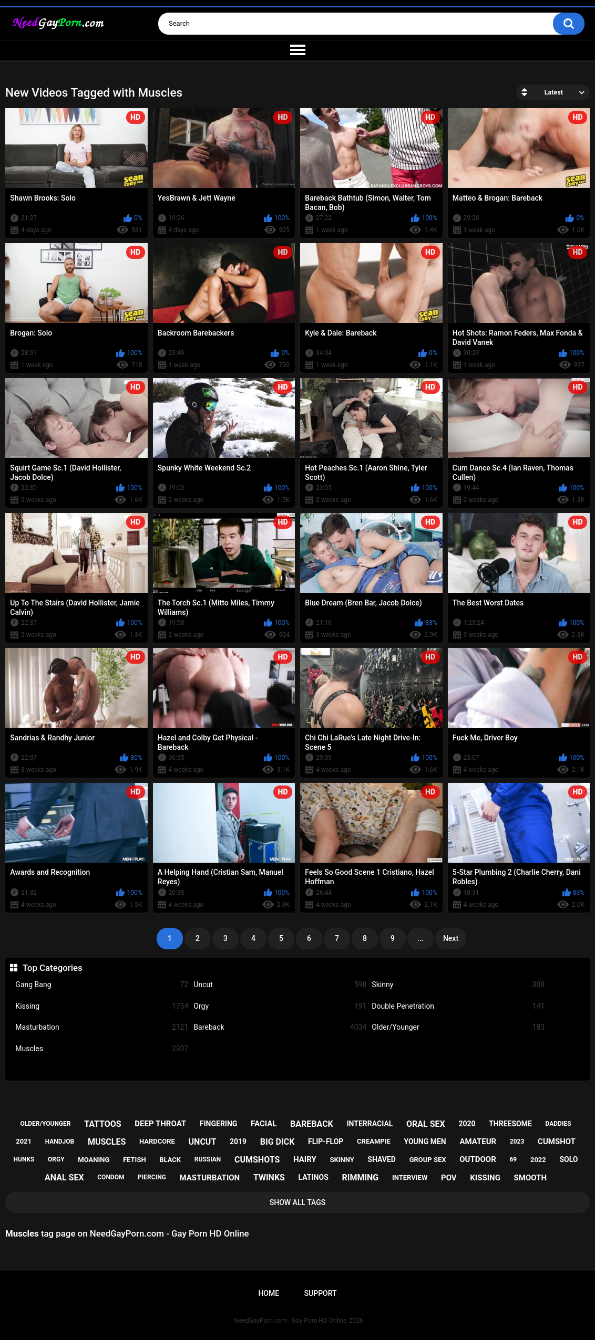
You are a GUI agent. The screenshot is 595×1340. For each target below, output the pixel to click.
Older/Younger (458, 1027)
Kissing (101, 1006)
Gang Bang (101, 984)
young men (425, 1141)
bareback (311, 1124)
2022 (538, 1160)
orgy (56, 1159)
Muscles (101, 1048)
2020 (466, 1123)
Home (268, 1293)
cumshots (257, 1160)
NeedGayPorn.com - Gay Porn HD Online (290, 1320)
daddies (558, 1123)
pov (449, 1177)
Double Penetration (458, 1006)
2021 (24, 1141)
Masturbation (101, 1027)
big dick (277, 1142)
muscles (107, 1142)
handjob (60, 1141)
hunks (24, 1159)
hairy (304, 1159)
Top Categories (53, 967)
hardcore (157, 1141)
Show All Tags (298, 1202)
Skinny (458, 984)
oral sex (425, 1124)
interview (409, 1177)
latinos (314, 1177)
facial (263, 1123)
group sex (427, 1160)
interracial (369, 1123)
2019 (238, 1141)
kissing (485, 1177)
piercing (152, 1177)
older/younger (45, 1123)
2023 (517, 1141)
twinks (269, 1177)
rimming (360, 1177)
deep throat (160, 1123)
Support (320, 1293)
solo (568, 1159)
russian (207, 1159)
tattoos (102, 1124)
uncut (203, 1142)
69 (513, 1159)
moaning (93, 1160)
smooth (530, 1177)
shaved (381, 1159)
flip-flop (325, 1141)
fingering (219, 1123)
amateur (477, 1141)
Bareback (279, 1027)
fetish (134, 1160)
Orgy (279, 1006)
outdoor (477, 1159)
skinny (342, 1160)
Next (450, 938)
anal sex (64, 1177)
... (420, 938)
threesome (510, 1123)
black (170, 1160)
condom (110, 1177)
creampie (374, 1141)
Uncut (279, 984)
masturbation (209, 1177)
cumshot (557, 1141)
